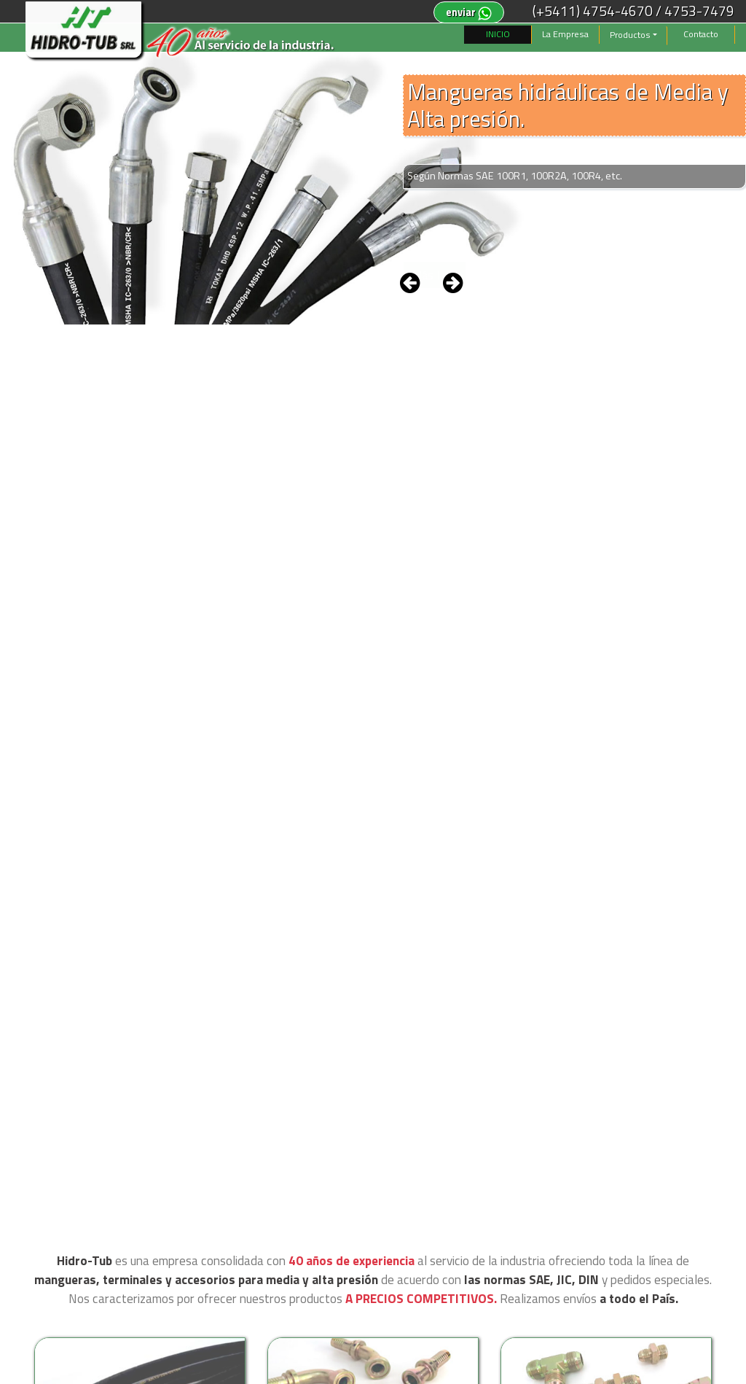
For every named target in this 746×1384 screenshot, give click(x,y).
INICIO (498, 34)
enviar (469, 12)
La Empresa (565, 34)
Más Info (434, 275)
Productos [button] (630, 35)
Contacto (700, 34)
